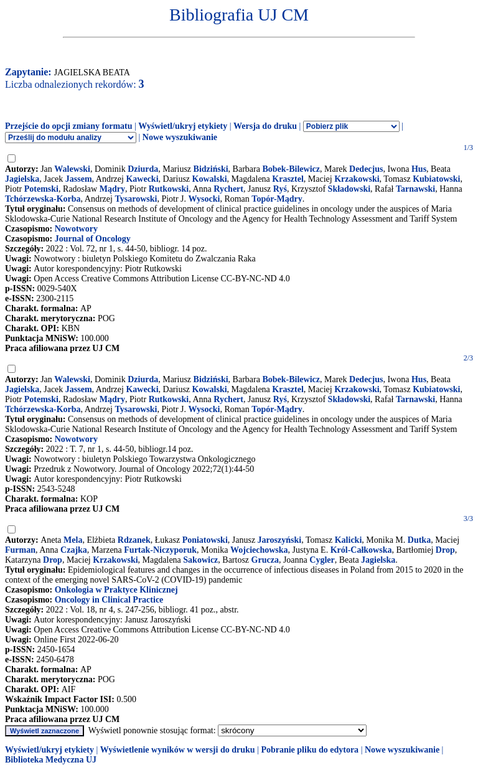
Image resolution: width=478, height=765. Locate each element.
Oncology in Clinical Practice (109, 599)
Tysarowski (136, 199)
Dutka (419, 540)
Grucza (265, 560)
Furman (20, 550)
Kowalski (209, 179)
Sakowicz (200, 560)
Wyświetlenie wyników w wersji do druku (177, 749)
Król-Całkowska (361, 550)
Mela (72, 540)
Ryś (280, 189)
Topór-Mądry (276, 199)
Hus (418, 169)
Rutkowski (169, 189)
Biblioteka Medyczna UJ (50, 759)
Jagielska (22, 179)
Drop (445, 550)
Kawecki (142, 179)
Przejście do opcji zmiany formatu (69, 126)
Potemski (41, 189)
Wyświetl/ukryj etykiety (182, 126)
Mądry (112, 189)
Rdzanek (134, 540)
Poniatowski (205, 540)
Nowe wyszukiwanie (180, 137)
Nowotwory (76, 228)
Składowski (349, 189)
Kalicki (348, 540)
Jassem (78, 179)
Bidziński (211, 169)
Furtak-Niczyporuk (160, 550)
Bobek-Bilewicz (291, 169)
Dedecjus (366, 169)
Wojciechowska (259, 550)
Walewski (72, 169)
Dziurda (143, 169)
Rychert (228, 189)
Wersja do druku (265, 126)
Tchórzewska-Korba (43, 199)
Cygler (321, 560)
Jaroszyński (280, 540)
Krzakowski (356, 179)
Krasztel (288, 179)
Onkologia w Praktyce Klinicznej (116, 589)
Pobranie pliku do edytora (309, 749)
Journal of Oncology (93, 238)
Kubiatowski (436, 179)
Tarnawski (415, 189)
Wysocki (204, 199)
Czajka (73, 550)
